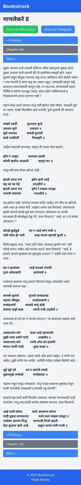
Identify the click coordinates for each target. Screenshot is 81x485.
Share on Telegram (58, 29)
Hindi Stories (40, 479)
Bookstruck (16, 6)
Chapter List (15, 49)
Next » (10, 59)
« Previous (13, 40)
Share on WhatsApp (20, 29)
